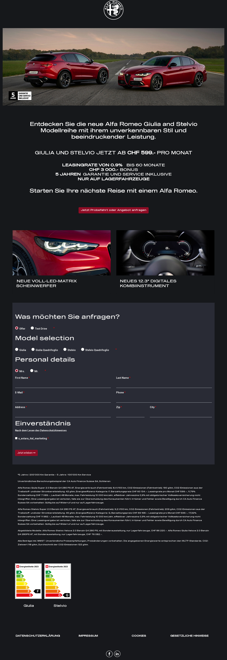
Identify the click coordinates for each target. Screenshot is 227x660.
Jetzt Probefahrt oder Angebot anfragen (113, 210)
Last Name (122, 377)
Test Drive (39, 328)
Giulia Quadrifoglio (44, 349)
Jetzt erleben (26, 452)
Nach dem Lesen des (43, 426)
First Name (21, 377)
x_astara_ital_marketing (31, 438)
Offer (20, 328)
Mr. (34, 371)
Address (20, 407)
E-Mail (19, 392)
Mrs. (20, 371)
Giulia (20, 349)
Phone (120, 392)
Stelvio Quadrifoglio (95, 349)
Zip (118, 407)
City (152, 407)
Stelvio (69, 349)
